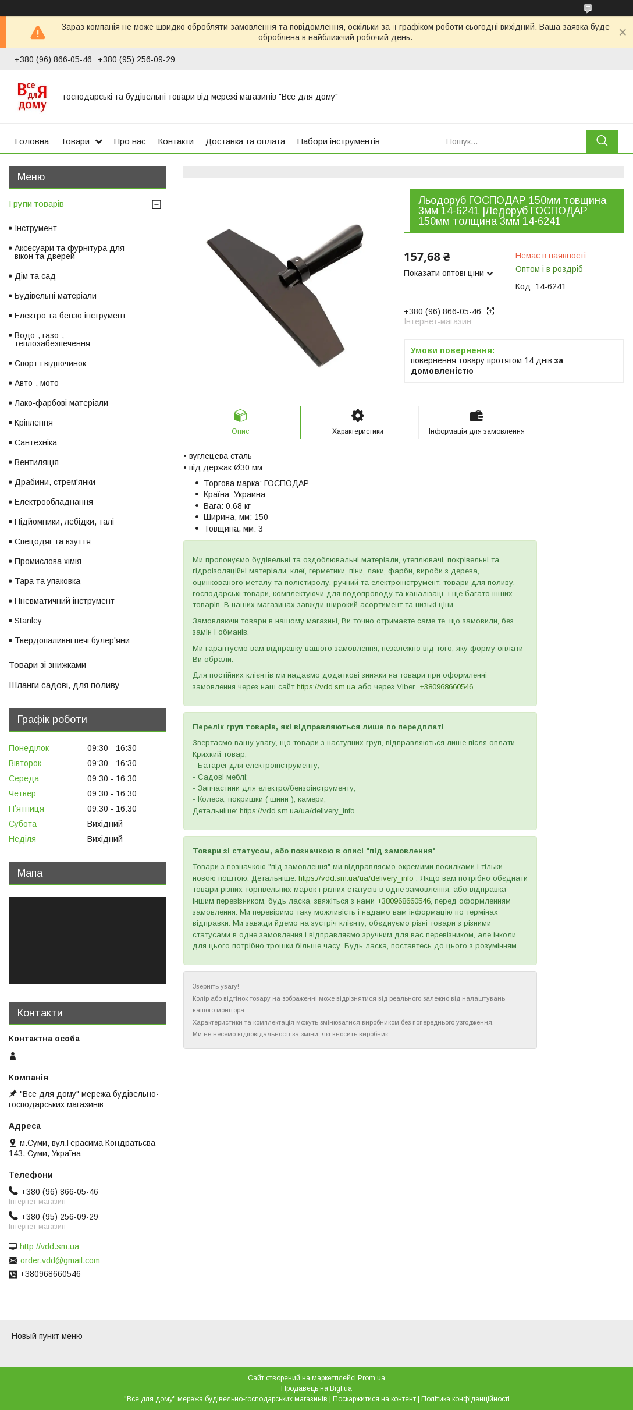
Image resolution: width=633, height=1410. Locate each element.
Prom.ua (371, 1378)
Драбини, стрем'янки (55, 482)
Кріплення (34, 422)
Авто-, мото (37, 383)
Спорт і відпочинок (50, 363)
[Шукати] (602, 141)
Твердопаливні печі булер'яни (72, 640)
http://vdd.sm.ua (49, 1246)
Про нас (130, 141)
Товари (75, 141)
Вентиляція (37, 462)
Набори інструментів (338, 141)
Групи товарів (36, 203)
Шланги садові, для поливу (64, 685)
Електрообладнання (54, 501)
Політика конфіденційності (465, 1399)
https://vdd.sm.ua (326, 686)
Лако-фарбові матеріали (61, 403)
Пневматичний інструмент (65, 600)
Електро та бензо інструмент (70, 315)
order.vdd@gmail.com (60, 1260)
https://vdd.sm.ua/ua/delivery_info (356, 878)
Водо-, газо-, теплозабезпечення (52, 339)
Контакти (176, 141)
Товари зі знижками (47, 664)
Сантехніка (36, 442)
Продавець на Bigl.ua (316, 1388)
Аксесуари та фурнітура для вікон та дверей (70, 252)
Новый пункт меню (47, 1336)
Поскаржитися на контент (374, 1399)
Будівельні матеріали (56, 295)
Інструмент (36, 228)
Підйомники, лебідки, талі (64, 521)
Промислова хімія (48, 561)
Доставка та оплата (245, 141)
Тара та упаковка (47, 581)
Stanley (28, 620)
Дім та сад (35, 276)
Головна (32, 141)
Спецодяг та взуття (53, 541)
